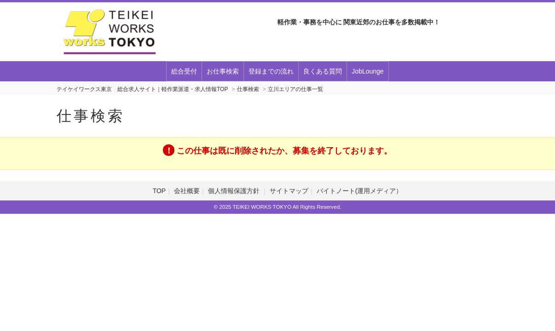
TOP (159, 190)
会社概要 (187, 190)
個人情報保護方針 (234, 190)
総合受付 (184, 71)
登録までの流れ (271, 71)
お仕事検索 (223, 71)
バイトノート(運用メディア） (360, 190)
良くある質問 (322, 71)
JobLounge (367, 71)
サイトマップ (289, 190)
